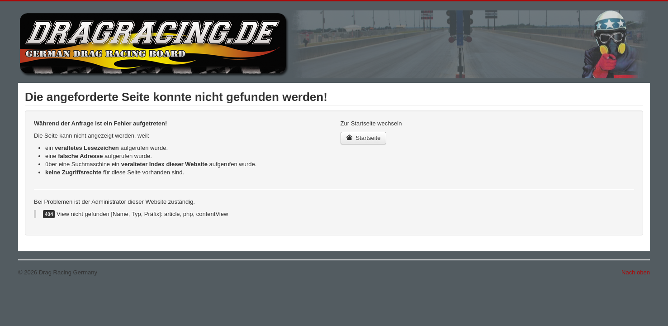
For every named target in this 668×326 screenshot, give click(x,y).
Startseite (363, 137)
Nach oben (635, 272)
